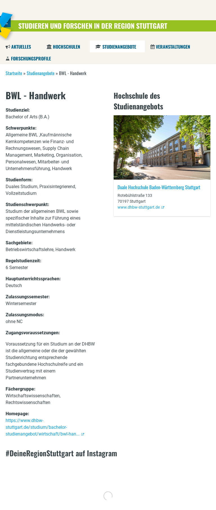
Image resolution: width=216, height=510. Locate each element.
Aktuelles (21, 46)
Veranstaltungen (173, 46)
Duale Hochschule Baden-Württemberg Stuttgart (159, 187)
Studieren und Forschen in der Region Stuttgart (92, 26)
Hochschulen (66, 46)
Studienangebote (119, 46)
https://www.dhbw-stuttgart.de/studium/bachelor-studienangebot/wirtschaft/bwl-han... (43, 427)
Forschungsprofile (31, 58)
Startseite (14, 73)
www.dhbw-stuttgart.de (139, 207)
